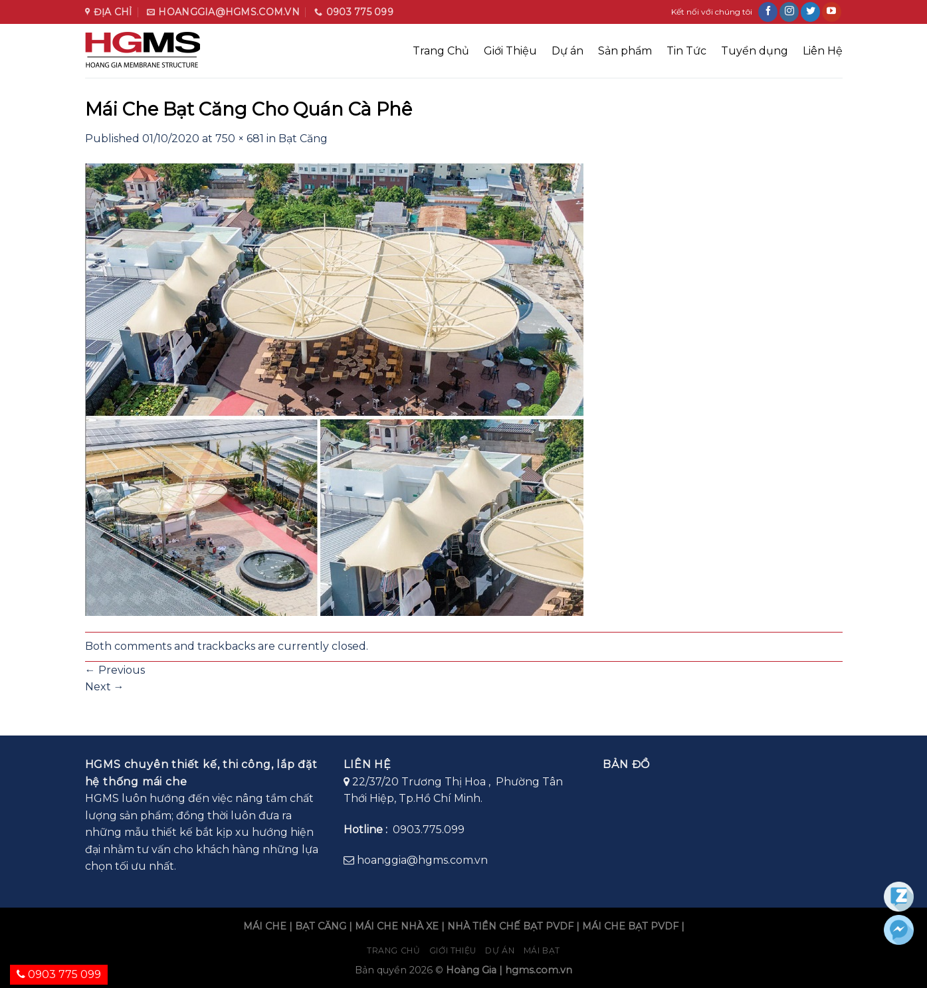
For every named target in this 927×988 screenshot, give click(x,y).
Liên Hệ (823, 51)
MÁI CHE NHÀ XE (397, 926)
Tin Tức (686, 51)
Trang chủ (394, 950)
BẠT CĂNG (320, 926)
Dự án (567, 51)
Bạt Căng (303, 138)
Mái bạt (542, 950)
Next (104, 686)
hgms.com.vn (538, 970)
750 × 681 (239, 138)
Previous (115, 670)
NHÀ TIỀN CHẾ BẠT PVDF (510, 926)
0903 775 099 (59, 974)
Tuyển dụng (754, 51)
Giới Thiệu (510, 51)
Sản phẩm (625, 51)
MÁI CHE (264, 926)
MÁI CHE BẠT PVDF (630, 926)
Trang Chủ (441, 51)
